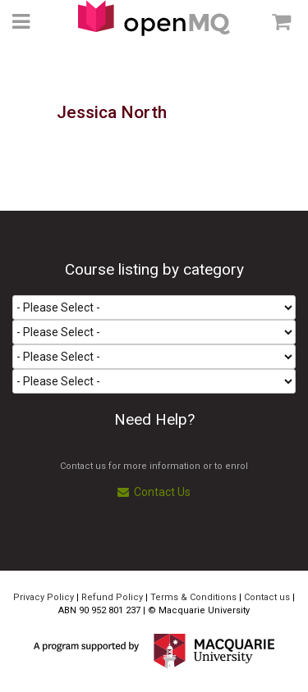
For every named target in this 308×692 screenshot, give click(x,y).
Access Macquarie (154, 18)
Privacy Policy (43, 597)
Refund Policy (112, 597)
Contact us (267, 597)
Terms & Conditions (193, 597)
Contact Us (154, 492)
